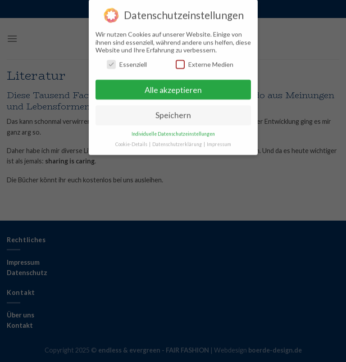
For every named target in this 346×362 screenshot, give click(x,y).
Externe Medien (204, 60)
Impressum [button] (219, 141)
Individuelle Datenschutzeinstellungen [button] (173, 130)
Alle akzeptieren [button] (173, 86)
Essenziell (127, 60)
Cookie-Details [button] (131, 141)
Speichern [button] (173, 112)
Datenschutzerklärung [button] (177, 141)
